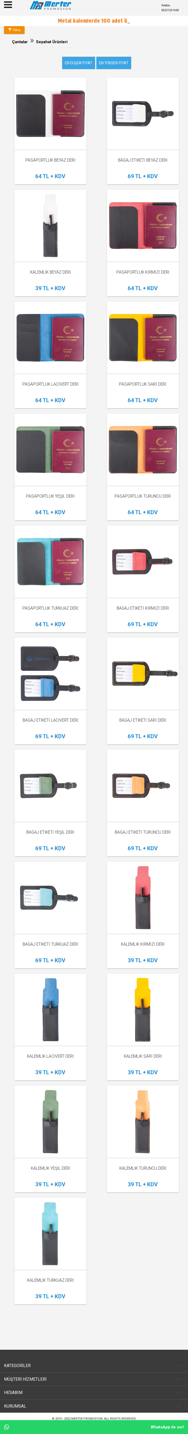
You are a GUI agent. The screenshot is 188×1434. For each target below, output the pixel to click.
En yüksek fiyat (113, 63)
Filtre (14, 30)
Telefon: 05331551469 (170, 8)
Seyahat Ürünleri (52, 41)
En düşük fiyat (78, 63)
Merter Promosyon (87, 1418)
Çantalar (20, 41)
